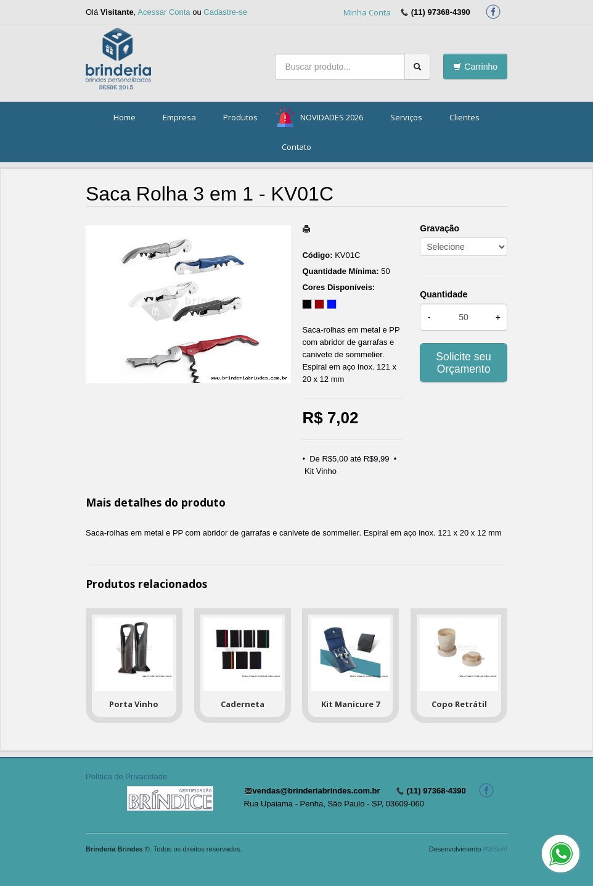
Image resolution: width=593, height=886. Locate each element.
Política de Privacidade (126, 776)
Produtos (240, 117)
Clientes (464, 117)
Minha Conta (367, 12)
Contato (296, 146)
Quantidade (443, 294)
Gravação (439, 228)
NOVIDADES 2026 (331, 117)
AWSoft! (495, 849)
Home (124, 117)
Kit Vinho (321, 471)
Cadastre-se (225, 12)
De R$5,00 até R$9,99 (349, 458)
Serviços (406, 117)
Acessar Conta (163, 12)
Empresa (179, 117)
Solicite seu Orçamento (463, 362)
